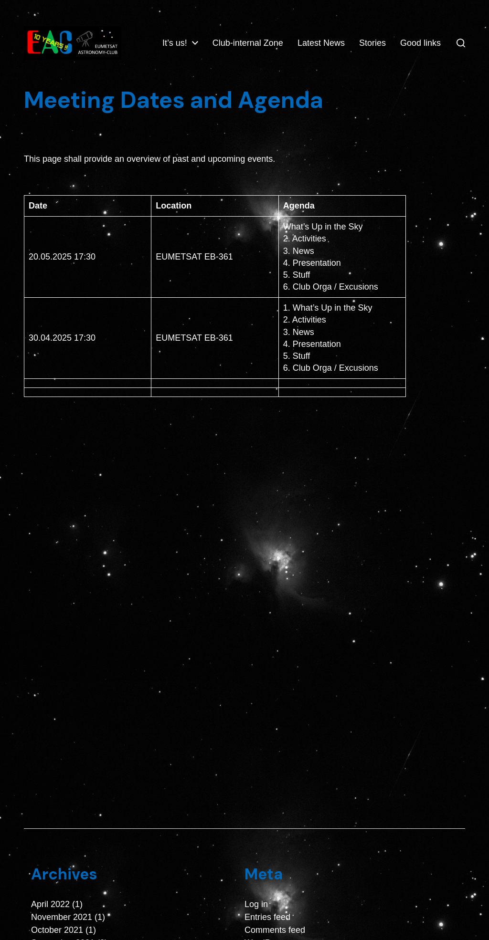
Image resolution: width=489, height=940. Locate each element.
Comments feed (274, 930)
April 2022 (50, 904)
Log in (256, 904)
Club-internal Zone (302, 35)
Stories (427, 35)
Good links (420, 51)
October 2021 (57, 930)
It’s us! (229, 35)
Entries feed (267, 917)
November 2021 (61, 917)
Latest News (376, 35)
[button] (461, 43)
